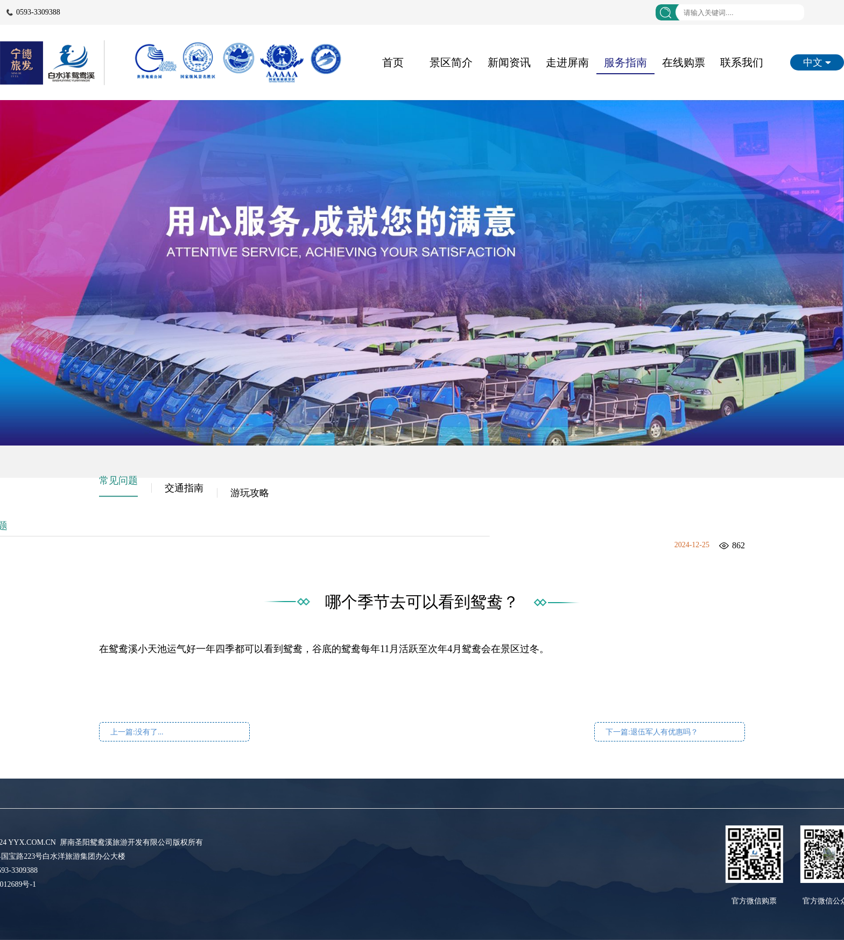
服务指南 (625, 62)
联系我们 (741, 62)
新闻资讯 (509, 62)
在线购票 (683, 62)
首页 (393, 62)
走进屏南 (567, 62)
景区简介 (451, 62)
